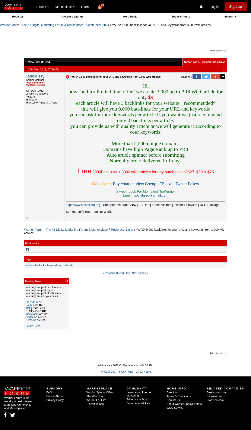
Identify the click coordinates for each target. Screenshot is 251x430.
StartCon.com (215, 400)
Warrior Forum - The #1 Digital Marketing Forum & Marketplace (41, 25)
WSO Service (175, 407)
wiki (66, 265)
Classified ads (95, 403)
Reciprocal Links (98, 25)
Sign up (235, 7)
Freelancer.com (216, 392)
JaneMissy (35, 76)
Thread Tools (192, 62)
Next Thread (139, 273)
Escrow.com (214, 396)
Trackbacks (32, 314)
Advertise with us (71, 16)
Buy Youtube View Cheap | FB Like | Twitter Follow (156, 184)
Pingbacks (31, 317)
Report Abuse (54, 396)
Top (128, 273)
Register (17, 16)
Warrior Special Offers (100, 392)
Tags (28, 259)
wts (71, 265)
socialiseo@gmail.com (151, 195)
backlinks (40, 265)
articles (30, 265)
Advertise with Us (218, 51)
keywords (52, 265)
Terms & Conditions (179, 396)
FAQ (49, 392)
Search (229, 16)
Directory (172, 392)
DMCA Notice (143, 371)
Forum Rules (33, 326)
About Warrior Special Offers (184, 403)
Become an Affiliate (138, 403)
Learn (86, 7)
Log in (214, 7)
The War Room (95, 396)
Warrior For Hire (96, 400)
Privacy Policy (125, 371)
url (60, 265)
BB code (30, 302)
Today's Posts (181, 16)
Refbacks (31, 320)
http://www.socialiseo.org (83, 205)
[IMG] (29, 308)
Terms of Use (107, 371)
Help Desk (130, 16)
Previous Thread (114, 273)
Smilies (30, 305)
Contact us (173, 400)
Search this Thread (213, 62)
